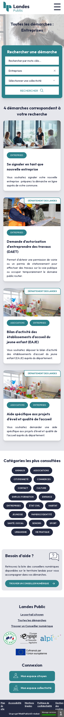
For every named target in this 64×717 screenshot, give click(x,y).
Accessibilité (14, 703)
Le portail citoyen (32, 614)
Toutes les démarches (32, 620)
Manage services (49, 713)
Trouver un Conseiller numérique (32, 626)
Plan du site (3, 706)
